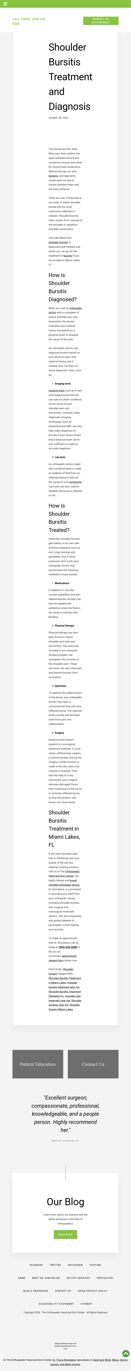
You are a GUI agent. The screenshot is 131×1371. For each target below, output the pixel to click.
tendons (53, 175)
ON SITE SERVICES (78, 1278)
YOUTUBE (95, 1265)
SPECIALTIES (105, 1278)
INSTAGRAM (75, 1265)
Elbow (115, 1359)
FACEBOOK (36, 1265)
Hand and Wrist (102, 1359)
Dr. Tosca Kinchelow (64, 1359)
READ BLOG (65, 1234)
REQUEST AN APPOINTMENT (101, 21)
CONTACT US (63, 1291)
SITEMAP (86, 1304)
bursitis (68, 255)
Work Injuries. (73, 1364)
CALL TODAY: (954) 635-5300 (29, 21)
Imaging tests (56, 390)
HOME (21, 1278)
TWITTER (55, 1265)
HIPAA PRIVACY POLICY (93, 1291)
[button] (126, 1353)
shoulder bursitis (58, 242)
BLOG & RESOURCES (35, 1291)
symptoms (75, 482)
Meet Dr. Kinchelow (46, 1278)
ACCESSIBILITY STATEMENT (56, 1304)
